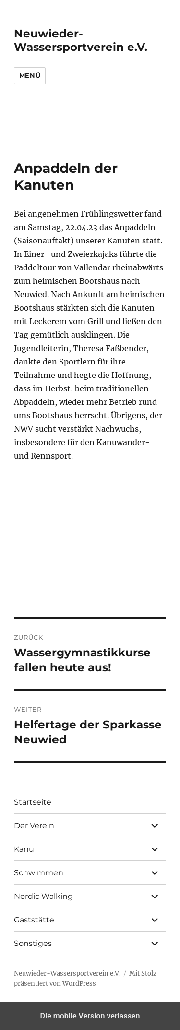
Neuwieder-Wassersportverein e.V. (80, 40)
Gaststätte (34, 919)
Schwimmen (38, 872)
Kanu (24, 849)
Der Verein (34, 825)
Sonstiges (33, 943)
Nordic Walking (43, 896)
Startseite (32, 802)
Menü (29, 75)
